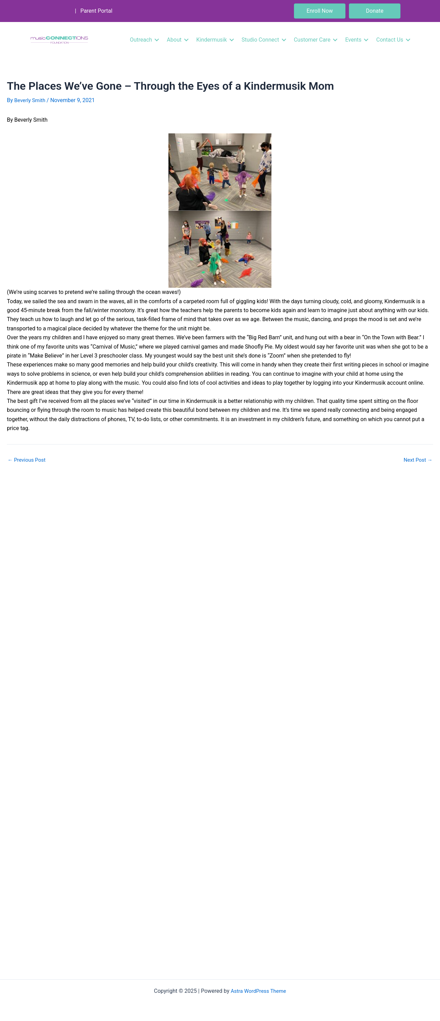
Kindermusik (211, 39)
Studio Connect (260, 39)
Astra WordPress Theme (258, 991)
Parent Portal (96, 11)
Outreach (141, 39)
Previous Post (28, 459)
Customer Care (312, 39)
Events (353, 39)
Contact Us (389, 39)
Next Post (417, 459)
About (174, 39)
